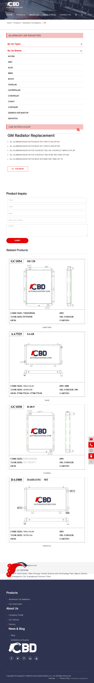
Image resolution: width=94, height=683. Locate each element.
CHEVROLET (13, 96)
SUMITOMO (47, 327)
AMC (10, 62)
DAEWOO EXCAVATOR (18, 113)
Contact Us (65, 15)
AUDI (10, 68)
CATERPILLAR (14, 90)
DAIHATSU (13, 119)
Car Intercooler (19, 127)
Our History (14, 620)
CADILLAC (12, 85)
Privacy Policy (65, 678)
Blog (13, 635)
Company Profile (16, 615)
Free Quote (18, 169)
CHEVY (11, 102)
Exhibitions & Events (20, 640)
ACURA (11, 56)
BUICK (11, 79)
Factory (12, 624)
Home (9, 15)
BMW (10, 73)
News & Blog (49, 15)
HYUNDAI (47, 473)
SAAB (47, 400)
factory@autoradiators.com (25, 566)
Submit (17, 240)
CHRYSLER (13, 107)
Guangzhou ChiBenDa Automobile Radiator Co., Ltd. (35, 676)
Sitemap (52, 678)
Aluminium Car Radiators (25, 35)
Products (20, 15)
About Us (34, 15)
